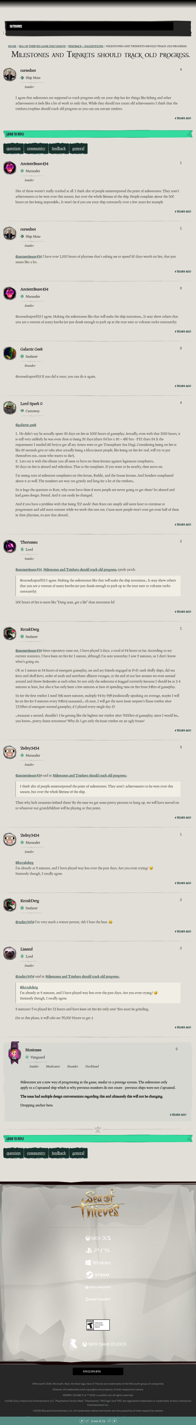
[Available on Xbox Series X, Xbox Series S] (98, 1238)
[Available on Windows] (98, 1263)
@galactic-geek (25, 425)
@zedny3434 (24, 922)
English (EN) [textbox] (92, 1371)
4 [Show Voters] (181, 69)
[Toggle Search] (13, 32)
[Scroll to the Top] (81, 1420)
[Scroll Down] (109, 1421)
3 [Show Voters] (181, 747)
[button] (90, 26)
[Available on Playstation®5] (98, 1250)
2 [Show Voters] (181, 541)
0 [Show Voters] (181, 288)
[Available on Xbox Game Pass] (98, 1287)
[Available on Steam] (98, 1275)
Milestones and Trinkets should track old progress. (80, 569)
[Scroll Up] (87, 1421)
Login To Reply (15, 134)
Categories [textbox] (16, 26)
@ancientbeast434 (28, 256)
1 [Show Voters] (181, 162)
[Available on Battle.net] (98, 1299)
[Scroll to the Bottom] (114, 1420)
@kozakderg (24, 862)
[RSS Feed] (5, 46)
